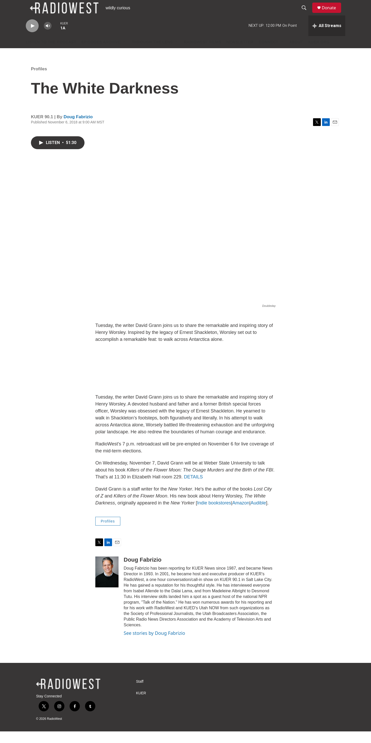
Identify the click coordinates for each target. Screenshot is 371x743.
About (296, 54)
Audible (258, 514)
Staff (140, 693)
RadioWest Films (202, 54)
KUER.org (319, 54)
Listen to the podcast (51, 54)
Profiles (39, 80)
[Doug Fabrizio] (107, 583)
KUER (141, 705)
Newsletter (240, 54)
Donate (332, 13)
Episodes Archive (101, 54)
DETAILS (193, 488)
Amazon (240, 514)
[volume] (47, 37)
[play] (32, 37)
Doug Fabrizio (78, 128)
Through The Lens (152, 54)
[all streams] (326, 37)
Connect (268, 54)
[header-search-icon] (306, 13)
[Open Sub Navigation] (125, 54)
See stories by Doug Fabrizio (154, 644)
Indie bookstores (214, 514)
